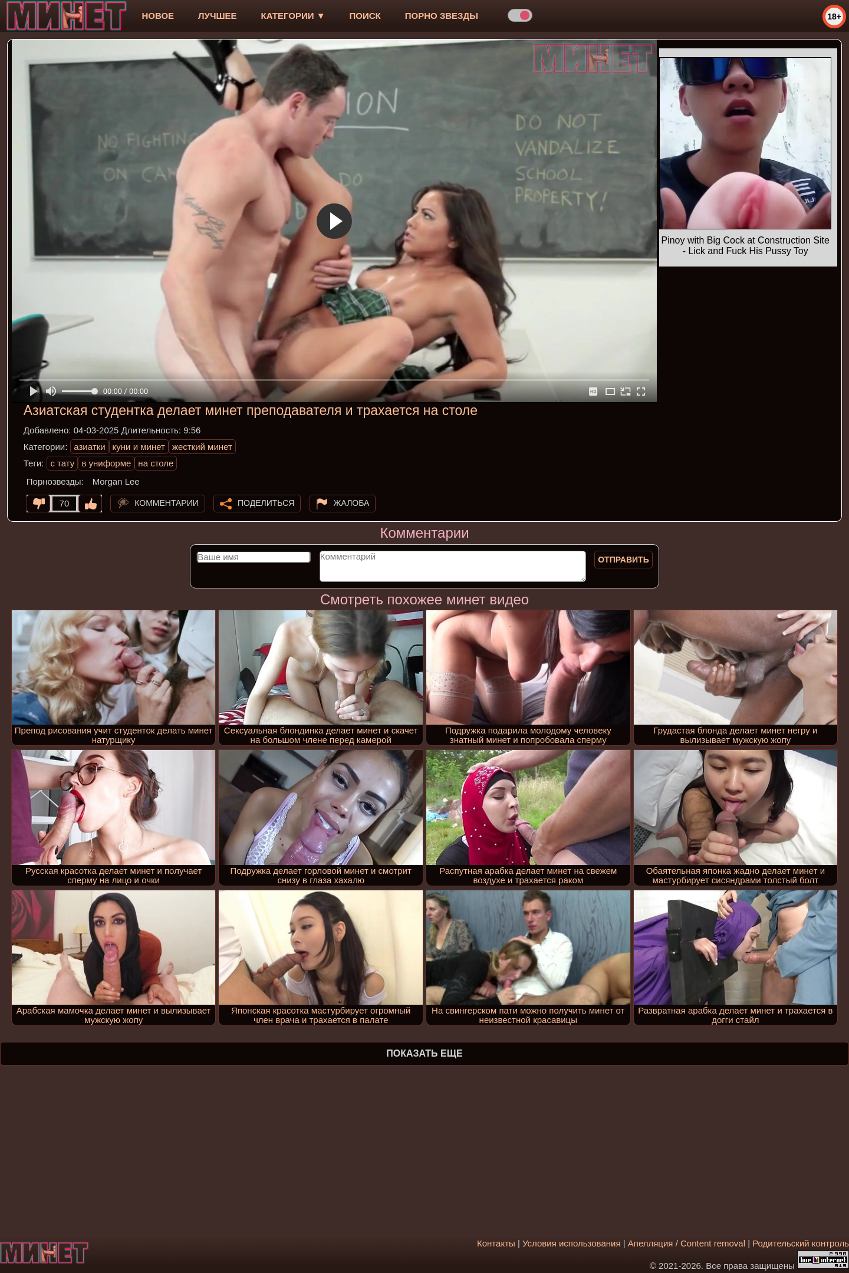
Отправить (623, 559)
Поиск (365, 16)
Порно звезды (441, 16)
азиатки (89, 447)
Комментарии (166, 503)
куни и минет (139, 447)
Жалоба (352, 503)
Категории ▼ (293, 16)
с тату (62, 463)
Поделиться (266, 503)
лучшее (217, 16)
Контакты (496, 1243)
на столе (155, 463)
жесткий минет (202, 447)
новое (158, 16)
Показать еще (424, 1053)
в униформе (106, 463)
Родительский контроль (800, 1243)
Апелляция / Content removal (686, 1243)
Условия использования (571, 1243)
